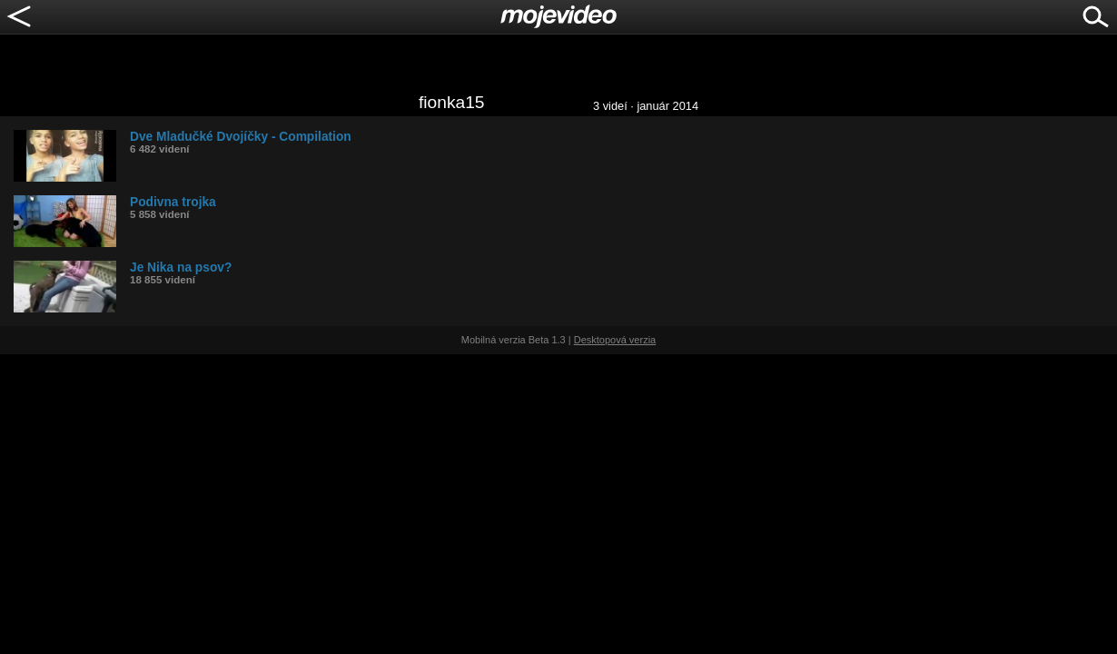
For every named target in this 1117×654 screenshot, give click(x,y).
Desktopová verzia (615, 339)
